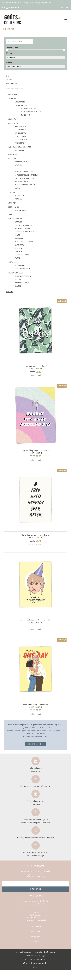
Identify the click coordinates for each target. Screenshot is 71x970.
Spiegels (18, 252)
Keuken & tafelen (15, 273)
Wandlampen (20, 133)
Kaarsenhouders (22, 255)
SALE (7, 76)
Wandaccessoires (22, 229)
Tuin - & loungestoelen (31, 112)
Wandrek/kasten (22, 162)
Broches (18, 199)
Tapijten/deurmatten (24, 225)
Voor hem (12, 119)
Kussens (18, 222)
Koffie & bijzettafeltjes (25, 178)
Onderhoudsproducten (25, 185)
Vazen (17, 258)
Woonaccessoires (16, 219)
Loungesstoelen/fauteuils (26, 175)
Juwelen (11, 192)
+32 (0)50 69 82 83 (35, 917)
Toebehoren (20, 143)
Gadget (11, 214)
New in (9, 80)
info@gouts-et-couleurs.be (35, 920)
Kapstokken (20, 245)
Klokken (18, 248)
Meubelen (12, 159)
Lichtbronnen (21, 140)
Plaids (17, 235)
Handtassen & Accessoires (19, 147)
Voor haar (12, 155)
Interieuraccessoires (24, 242)
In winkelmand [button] (35, 375)
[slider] (7, 50)
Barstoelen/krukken (24, 172)
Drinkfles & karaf (22, 283)
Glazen (18, 286)
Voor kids (12, 203)
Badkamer (19, 238)
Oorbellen (19, 196)
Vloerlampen (20, 136)
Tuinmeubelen (21, 105)
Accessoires (20, 102)
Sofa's (17, 188)
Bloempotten (20, 210)
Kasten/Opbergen (22, 269)
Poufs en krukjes (22, 182)
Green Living (13, 207)
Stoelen (18, 165)
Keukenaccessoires (23, 276)
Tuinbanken (26, 115)
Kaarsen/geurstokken (24, 232)
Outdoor (12, 99)
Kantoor (12, 262)
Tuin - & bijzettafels (29, 108)
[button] (66, 19)
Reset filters (9, 291)
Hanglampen (20, 127)
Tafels (17, 168)
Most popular (11, 83)
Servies (18, 279)
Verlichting (13, 123)
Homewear (12, 94)
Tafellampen (20, 130)
